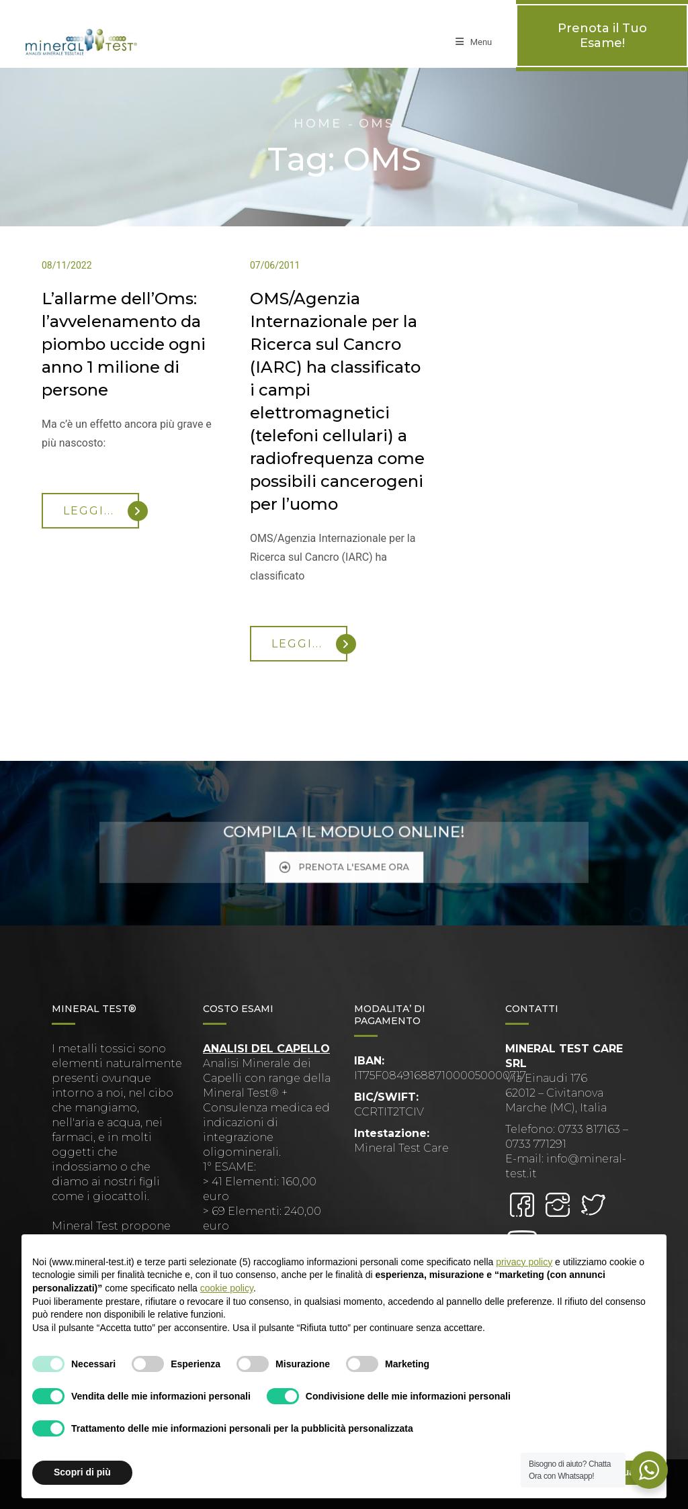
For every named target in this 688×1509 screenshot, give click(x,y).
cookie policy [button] (226, 1288)
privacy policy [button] (524, 1261)
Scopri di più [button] (82, 1472)
